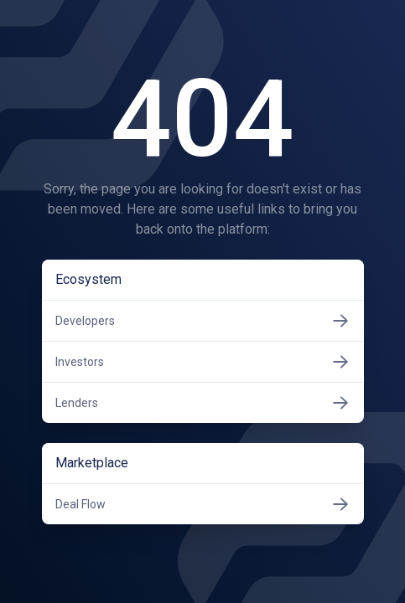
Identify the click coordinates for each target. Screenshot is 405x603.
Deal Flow (202, 504)
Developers (202, 321)
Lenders (202, 403)
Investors (202, 362)
